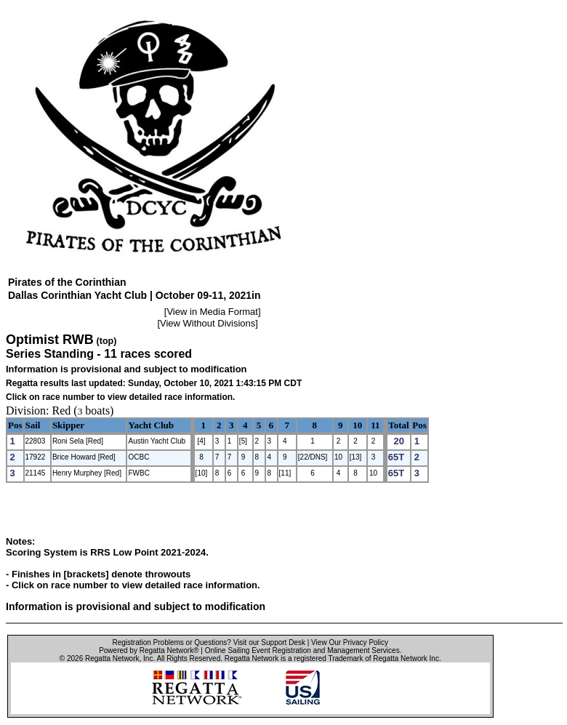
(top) (107, 341)
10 (357, 425)
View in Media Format (211, 311)
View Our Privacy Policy (349, 642)
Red (61, 410)
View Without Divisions (207, 323)
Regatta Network (112, 658)
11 (375, 425)
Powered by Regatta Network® (148, 650)
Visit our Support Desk (269, 642)
